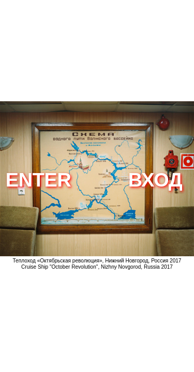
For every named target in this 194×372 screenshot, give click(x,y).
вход (155, 180)
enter (38, 180)
